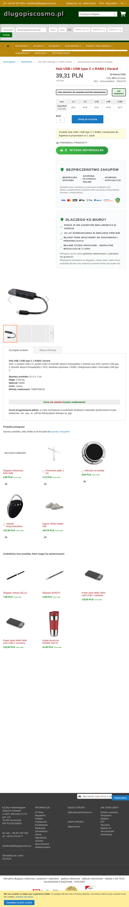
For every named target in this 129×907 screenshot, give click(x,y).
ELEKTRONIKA (72, 46)
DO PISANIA (21, 46)
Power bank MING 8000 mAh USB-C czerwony (15, 641)
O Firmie (39, 812)
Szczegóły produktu (18, 350)
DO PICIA (38, 46)
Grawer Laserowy (109, 812)
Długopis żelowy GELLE (15, 593)
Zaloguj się (71, 3)
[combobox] (98, 14)
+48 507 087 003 (19, 833)
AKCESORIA (27, 62)
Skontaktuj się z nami (12, 855)
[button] (109, 3)
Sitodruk (104, 818)
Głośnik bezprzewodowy (14, 525)
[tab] (18, 350)
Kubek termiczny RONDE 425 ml (50, 641)
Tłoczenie (105, 825)
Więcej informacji (47, 350)
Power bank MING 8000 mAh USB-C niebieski (93, 594)
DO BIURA (54, 46)
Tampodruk (105, 815)
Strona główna (9, 62)
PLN (69, 30)
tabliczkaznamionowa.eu (80, 812)
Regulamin (40, 815)
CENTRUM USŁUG (61, 53)
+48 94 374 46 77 (14, 836)
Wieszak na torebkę (94, 470)
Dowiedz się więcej (24, 897)
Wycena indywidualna (84, 150)
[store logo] (33, 15)
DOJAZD (6, 858)
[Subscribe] (120, 797)
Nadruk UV (105, 828)
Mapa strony (74, 826)
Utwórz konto (89, 3)
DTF (102, 822)
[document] (65, 899)
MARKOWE (40, 53)
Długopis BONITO (51, 593)
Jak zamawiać (119, 92)
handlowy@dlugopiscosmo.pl (41, 3)
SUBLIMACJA (22, 53)
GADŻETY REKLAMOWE (98, 46)
